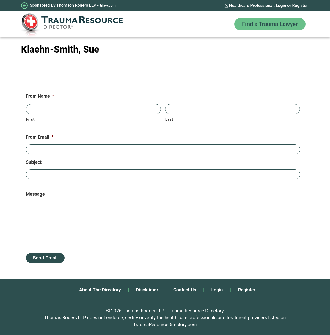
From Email (39, 137)
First (30, 119)
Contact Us (184, 289)
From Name (40, 96)
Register (300, 5)
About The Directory (100, 289)
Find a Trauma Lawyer (270, 24)
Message (35, 194)
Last (169, 119)
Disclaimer (147, 289)
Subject (34, 162)
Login (281, 5)
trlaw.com (108, 5)
